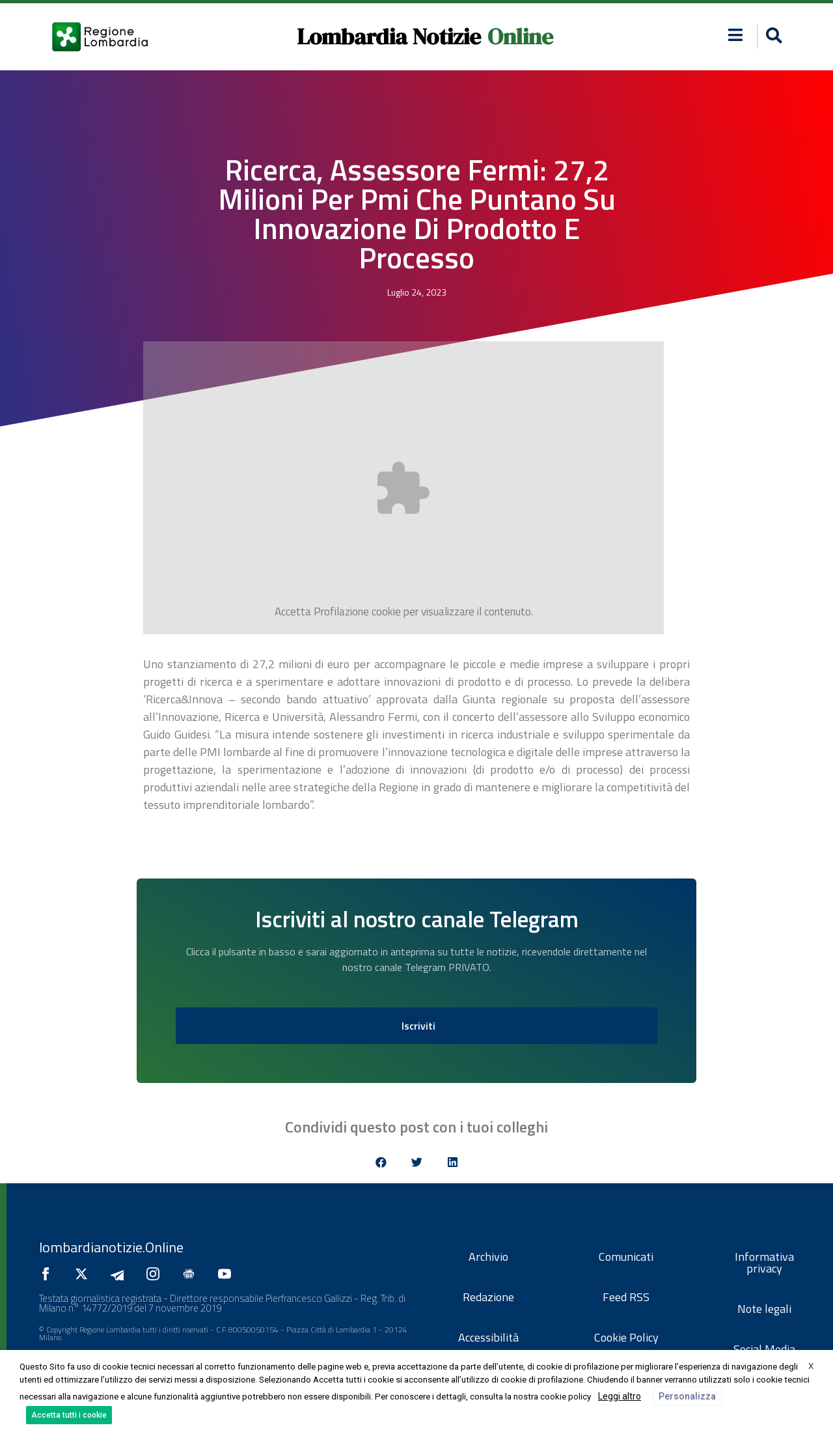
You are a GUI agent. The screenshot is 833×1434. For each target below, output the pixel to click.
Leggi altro (619, 1396)
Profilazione (341, 611)
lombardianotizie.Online (111, 1247)
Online (520, 36)
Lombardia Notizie (389, 36)
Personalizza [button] (687, 1396)
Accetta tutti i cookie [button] (69, 1415)
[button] (772, 37)
